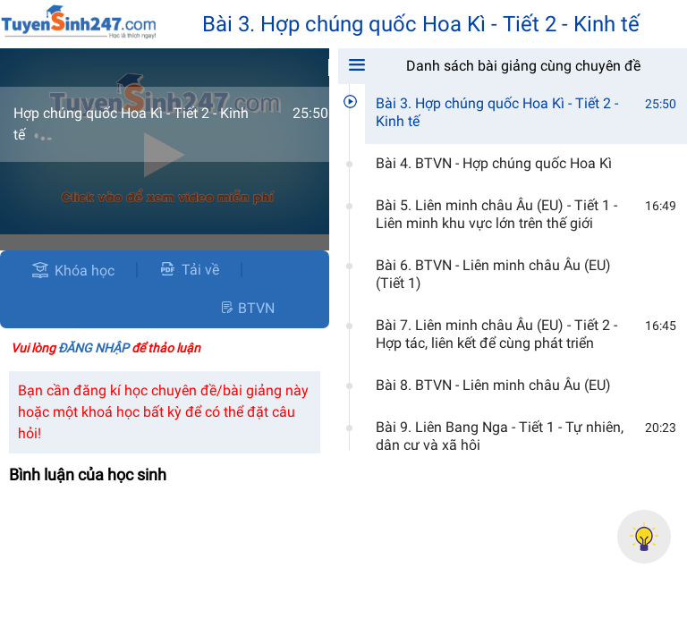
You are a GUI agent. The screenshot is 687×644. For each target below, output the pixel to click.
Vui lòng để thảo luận (105, 348)
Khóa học (84, 270)
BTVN (247, 308)
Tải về (189, 269)
